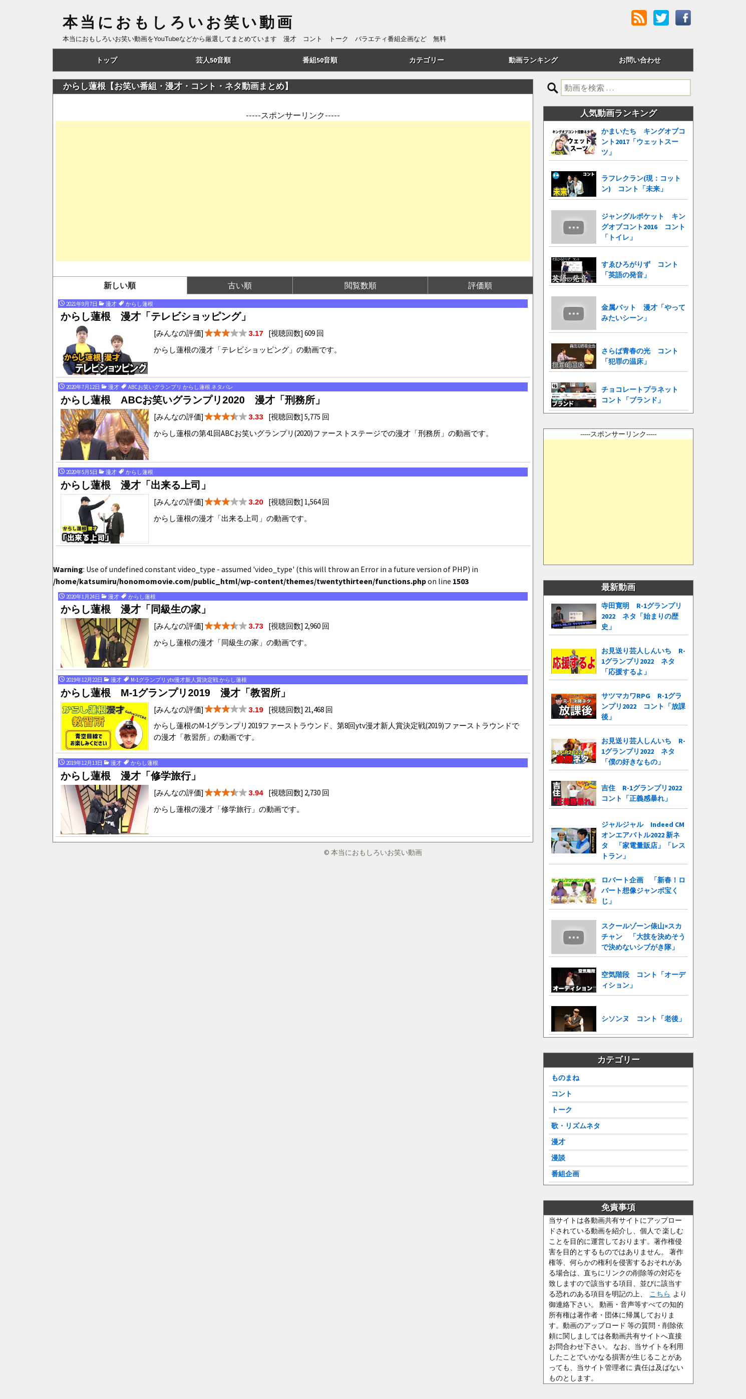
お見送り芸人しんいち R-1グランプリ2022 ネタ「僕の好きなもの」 (643, 751)
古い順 (240, 285)
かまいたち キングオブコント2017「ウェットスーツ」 (643, 142)
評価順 (480, 285)
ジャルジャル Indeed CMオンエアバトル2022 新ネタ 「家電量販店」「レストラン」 (643, 840)
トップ (106, 60)
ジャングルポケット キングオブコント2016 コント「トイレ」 (643, 227)
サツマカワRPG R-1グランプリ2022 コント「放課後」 (643, 706)
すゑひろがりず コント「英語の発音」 (639, 269)
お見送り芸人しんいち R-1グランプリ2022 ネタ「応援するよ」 (643, 661)
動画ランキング (533, 60)
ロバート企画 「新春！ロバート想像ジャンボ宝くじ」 (643, 890)
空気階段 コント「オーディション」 (643, 980)
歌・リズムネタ (575, 1125)
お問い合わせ (640, 60)
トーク (561, 1109)
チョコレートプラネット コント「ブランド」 (643, 394)
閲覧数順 (360, 285)
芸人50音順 (213, 60)
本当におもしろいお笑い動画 (178, 22)
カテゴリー (426, 60)
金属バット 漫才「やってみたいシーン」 (643, 312)
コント (561, 1093)
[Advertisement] (293, 191)
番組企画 (565, 1173)
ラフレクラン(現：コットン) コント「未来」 (641, 183)
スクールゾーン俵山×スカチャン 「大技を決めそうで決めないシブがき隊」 (643, 936)
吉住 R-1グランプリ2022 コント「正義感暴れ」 (644, 793)
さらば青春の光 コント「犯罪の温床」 (639, 356)
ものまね (565, 1077)
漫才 (558, 1141)
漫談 (558, 1157)
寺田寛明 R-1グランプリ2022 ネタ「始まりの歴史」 (641, 616)
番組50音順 (319, 60)
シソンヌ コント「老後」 (643, 1018)
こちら (659, 1293)
